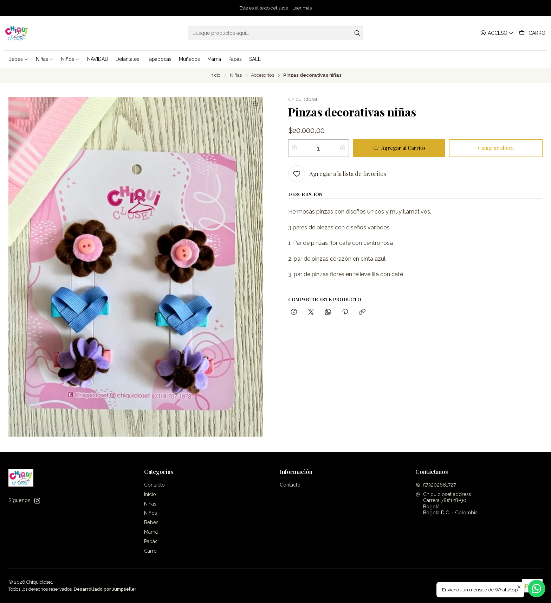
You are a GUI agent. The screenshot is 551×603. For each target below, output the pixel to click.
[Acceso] (497, 33)
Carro (150, 551)
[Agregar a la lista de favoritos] (337, 173)
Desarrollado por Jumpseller (105, 589)
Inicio (215, 75)
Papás (150, 541)
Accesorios (262, 75)
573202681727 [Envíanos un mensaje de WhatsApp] (435, 485)
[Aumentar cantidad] (343, 148)
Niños (150, 513)
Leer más (302, 8)
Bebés (151, 522)
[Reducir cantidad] (294, 148)
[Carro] (532, 33)
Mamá (151, 532)
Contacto (154, 485)
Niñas (236, 75)
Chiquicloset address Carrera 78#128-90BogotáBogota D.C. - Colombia (446, 503)
